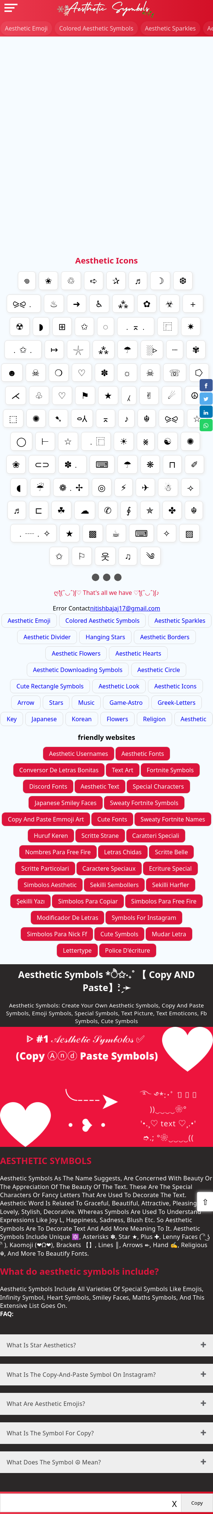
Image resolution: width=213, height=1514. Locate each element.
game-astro (125, 702)
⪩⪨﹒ (24, 303)
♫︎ (128, 556)
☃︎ (168, 487)
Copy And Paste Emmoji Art (46, 819)
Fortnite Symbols (170, 770)
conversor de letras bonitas (59, 770)
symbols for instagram (144, 918)
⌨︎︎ (141, 533)
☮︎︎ (195, 395)
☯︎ (168, 441)
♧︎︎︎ (39, 395)
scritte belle (171, 852)
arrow (25, 702)
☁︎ (84, 510)
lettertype (77, 950)
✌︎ (149, 395)
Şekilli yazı (30, 901)
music (86, 702)
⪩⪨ (171, 418)
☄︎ (172, 395)
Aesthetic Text (100, 786)
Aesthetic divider (47, 637)
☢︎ (20, 326)
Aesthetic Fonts (143, 754)
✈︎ (145, 487)
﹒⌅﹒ (135, 326)
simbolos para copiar (87, 901)
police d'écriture (127, 950)
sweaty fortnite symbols (144, 803)
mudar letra (169, 934)
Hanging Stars (105, 637)
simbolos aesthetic (50, 885)
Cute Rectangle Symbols (50, 686)
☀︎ (124, 441)
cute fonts (112, 819)
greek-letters (177, 702)
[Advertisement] (106, 89)
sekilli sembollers (114, 885)
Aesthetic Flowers (76, 653)
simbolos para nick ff (57, 934)
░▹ (151, 349)
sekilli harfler (170, 885)
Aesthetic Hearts (138, 653)
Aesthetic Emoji (26, 28)
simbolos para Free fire (164, 901)
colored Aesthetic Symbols (96, 28)
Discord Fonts (48, 786)
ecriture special (170, 868)
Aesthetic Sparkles (170, 28)
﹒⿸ (96, 441)
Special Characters (158, 786)
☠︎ (36, 372)
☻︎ (11, 372)
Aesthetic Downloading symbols (78, 670)
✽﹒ (72, 464)
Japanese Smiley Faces (66, 803)
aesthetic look (119, 686)
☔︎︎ (40, 487)
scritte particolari (45, 868)
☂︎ (127, 349)
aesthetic (193, 719)
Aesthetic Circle (159, 670)
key (12, 719)
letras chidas (123, 852)
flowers (117, 719)
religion (154, 719)
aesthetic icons (175, 686)
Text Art (122, 770)
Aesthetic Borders (165, 637)
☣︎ (169, 303)
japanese (44, 719)
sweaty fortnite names (173, 819)
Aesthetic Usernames (78, 754)
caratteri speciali (156, 836)
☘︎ (61, 510)
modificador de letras (68, 918)
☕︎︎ (116, 533)
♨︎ (54, 303)
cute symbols (119, 934)
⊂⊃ (42, 464)
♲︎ (71, 280)
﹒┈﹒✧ (33, 533)
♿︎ (99, 303)
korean (82, 719)
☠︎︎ (150, 372)
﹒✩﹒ (23, 349)
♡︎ (82, 372)
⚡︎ (123, 487)
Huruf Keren (51, 836)
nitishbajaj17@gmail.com (125, 608)
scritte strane (100, 836)
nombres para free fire (58, 852)
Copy (197, 1502)
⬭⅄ (82, 418)
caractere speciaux (109, 868)
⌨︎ (102, 464)
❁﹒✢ (71, 487)
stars (56, 702)
